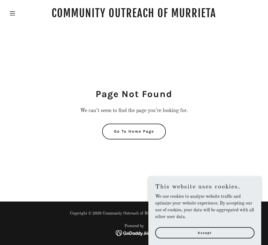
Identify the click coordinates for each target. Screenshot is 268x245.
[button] (26, 13)
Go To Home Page (134, 131)
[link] (134, 16)
